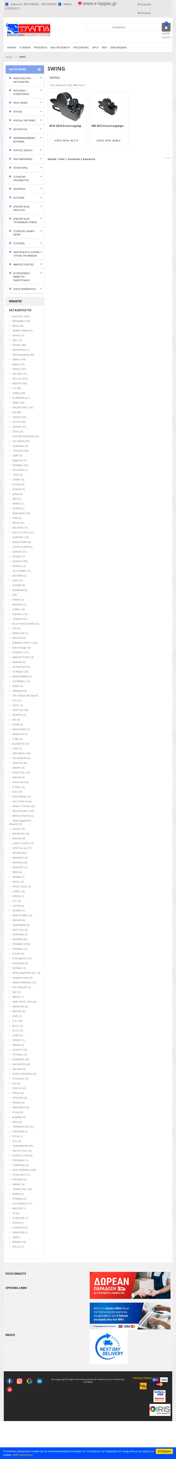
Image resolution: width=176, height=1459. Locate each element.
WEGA (15, 522)
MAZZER (17, 1208)
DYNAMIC (18, 944)
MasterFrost (19, 349)
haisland (16, 662)
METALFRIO (19, 729)
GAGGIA (16, 551)
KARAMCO (18, 857)
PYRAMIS (17, 1198)
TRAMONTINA (20, 1126)
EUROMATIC (19, 958)
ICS (14, 1021)
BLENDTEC (18, 743)
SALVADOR (18, 1064)
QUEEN (16, 508)
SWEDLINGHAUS (21, 982)
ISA (14, 412)
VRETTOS (17, 710)
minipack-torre (20, 977)
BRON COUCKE (21, 815)
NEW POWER (19, 915)
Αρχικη (9, 56)
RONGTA (17, 714)
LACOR (16, 905)
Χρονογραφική (20, 354)
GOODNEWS (19, 796)
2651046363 (31, 4)
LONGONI (18, 1227)
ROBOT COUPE (21, 806)
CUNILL (16, 609)
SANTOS (17, 763)
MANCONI (18, 1006)
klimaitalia (18, 321)
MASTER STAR (20, 657)
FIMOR (16, 599)
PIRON (16, 1093)
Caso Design (19, 647)
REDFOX (17, 383)
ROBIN (16, 1194)
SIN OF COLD (20, 1150)
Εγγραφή (145, 4)
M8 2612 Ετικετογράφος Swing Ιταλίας (119, 126)
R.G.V (15, 791)
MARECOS (18, 734)
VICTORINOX (19, 1203)
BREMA (16, 1241)
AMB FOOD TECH (22, 1001)
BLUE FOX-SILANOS (23, 623)
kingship (16, 1117)
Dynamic (17, 614)
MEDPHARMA (20, 676)
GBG (15, 498)
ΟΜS (15, 1016)
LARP (15, 455)
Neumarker (18, 513)
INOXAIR (17, 862)
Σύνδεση (145, 13)
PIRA (15, 518)
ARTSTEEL (18, 929)
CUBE (15, 738)
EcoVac (16, 484)
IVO (14, 700)
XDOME (16, 585)
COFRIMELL (19, 681)
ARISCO (16, 828)
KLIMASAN (18, 397)
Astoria (16, 335)
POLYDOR (18, 470)
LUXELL (16, 891)
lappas (16, 364)
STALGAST (18, 1078)
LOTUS (16, 421)
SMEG (15, 402)
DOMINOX (18, 1059)
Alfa (14, 340)
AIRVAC (16, 1184)
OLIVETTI (17, 1049)
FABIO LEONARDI (22, 1073)
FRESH (16, 369)
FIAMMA (17, 948)
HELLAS (16, 378)
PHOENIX (17, 1179)
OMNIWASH (19, 925)
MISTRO (17, 1011)
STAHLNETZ (19, 1174)
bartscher (17, 316)
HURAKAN (18, 934)
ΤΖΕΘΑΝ (17, 619)
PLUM (15, 1112)
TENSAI (16, 417)
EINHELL (17, 566)
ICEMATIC (18, 652)
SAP (14, 992)
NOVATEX (18, 867)
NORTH (16, 561)
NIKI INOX (18, 753)
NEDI (15, 872)
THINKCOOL (19, 1189)
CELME (16, 953)
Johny (15, 494)
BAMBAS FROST (21, 642)
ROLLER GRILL (20, 811)
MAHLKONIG (19, 542)
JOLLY (15, 1025)
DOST (15, 705)
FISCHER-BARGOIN (23, 436)
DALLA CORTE (20, 532)
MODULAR (18, 633)
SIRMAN (17, 690)
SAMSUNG (18, 1232)
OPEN (15, 1035)
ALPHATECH (19, 666)
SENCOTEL (18, 772)
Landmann (18, 445)
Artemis (16, 489)
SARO (15, 580)
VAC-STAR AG (20, 801)
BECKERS (17, 575)
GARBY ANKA (20, 330)
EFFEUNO (17, 1097)
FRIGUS (16, 1102)
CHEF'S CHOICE (21, 843)
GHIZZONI (18, 963)
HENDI (16, 503)
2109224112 (12, 8)
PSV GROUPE (19, 987)
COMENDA (18, 1165)
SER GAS (17, 373)
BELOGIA (17, 527)
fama (15, 325)
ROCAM (16, 920)
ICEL (14, 1141)
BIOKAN (17, 852)
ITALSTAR (18, 782)
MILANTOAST (20, 407)
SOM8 (15, 724)
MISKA (16, 996)
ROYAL (16, 881)
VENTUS (17, 1088)
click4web (88, 1420)
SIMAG (16, 393)
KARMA (16, 876)
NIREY (15, 686)
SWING (16, 1045)
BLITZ (15, 1030)
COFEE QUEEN (20, 546)
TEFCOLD (17, 450)
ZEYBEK (16, 910)
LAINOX (16, 426)
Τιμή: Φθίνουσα (76, 85)
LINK (15, 748)
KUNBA (16, 968)
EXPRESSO (18, 833)
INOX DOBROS (20, 1169)
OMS (15, 1237)
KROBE (16, 896)
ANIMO (16, 767)
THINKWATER (20, 1145)
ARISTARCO (19, 1107)
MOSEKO (17, 604)
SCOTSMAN (19, 570)
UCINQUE (17, 671)
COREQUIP (18, 1218)
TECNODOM (19, 758)
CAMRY (16, 479)
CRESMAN (18, 1131)
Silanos (16, 359)
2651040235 (49, 4)
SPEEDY (16, 1040)
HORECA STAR (20, 1155)
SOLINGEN (18, 441)
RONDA (16, 556)
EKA (14, 1121)
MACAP (16, 777)
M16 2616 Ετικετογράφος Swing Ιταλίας (77, 126)
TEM (15, 474)
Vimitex (16, 345)
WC (14, 719)
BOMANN (18, 590)
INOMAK (17, 939)
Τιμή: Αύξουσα (58, 85)
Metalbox (17, 465)
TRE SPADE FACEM (23, 695)
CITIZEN (17, 1054)
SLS (14, 1083)
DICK (15, 431)
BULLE (16, 1246)
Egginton (17, 460)
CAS (14, 628)
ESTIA (15, 1136)
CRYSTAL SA (19, 848)
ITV (14, 388)
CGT (14, 901)
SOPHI (16, 1222)
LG (13, 1213)
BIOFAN (16, 838)
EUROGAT (18, 537)
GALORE (17, 1069)
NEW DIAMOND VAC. (24, 972)
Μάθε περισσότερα (23, 1455)
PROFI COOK (19, 886)
